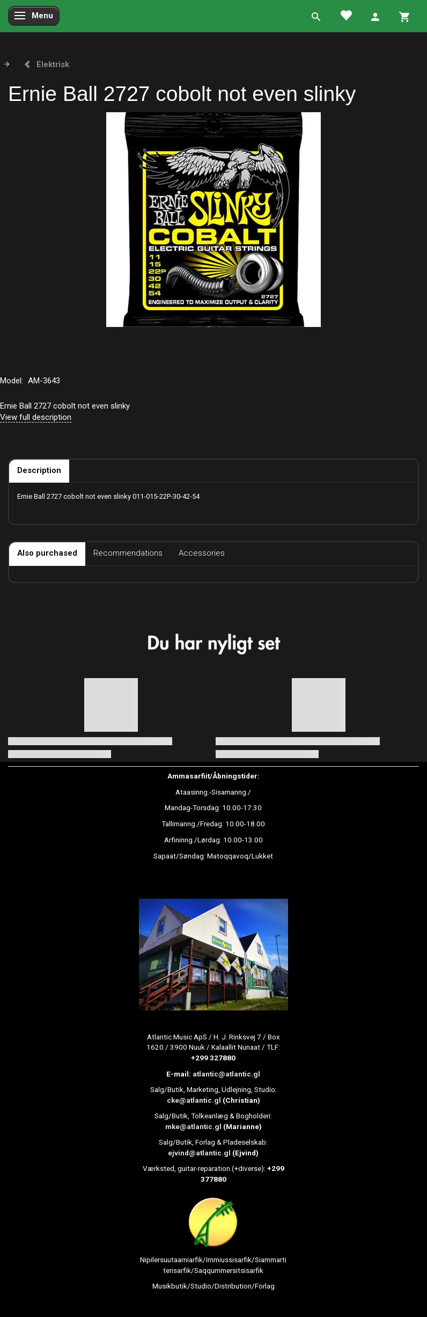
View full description (35, 417)
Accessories (202, 553)
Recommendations (128, 553)
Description (39, 470)
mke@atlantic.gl (193, 1126)
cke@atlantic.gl (194, 1100)
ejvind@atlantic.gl (199, 1152)
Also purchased (47, 553)
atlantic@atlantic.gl (226, 1073)
